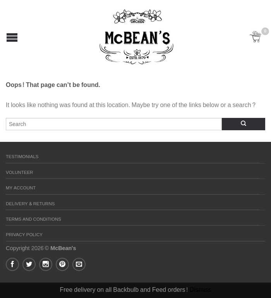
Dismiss (200, 289)
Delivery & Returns (30, 204)
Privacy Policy (24, 235)
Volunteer (19, 173)
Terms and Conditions (33, 219)
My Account (21, 188)
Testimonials (22, 157)
